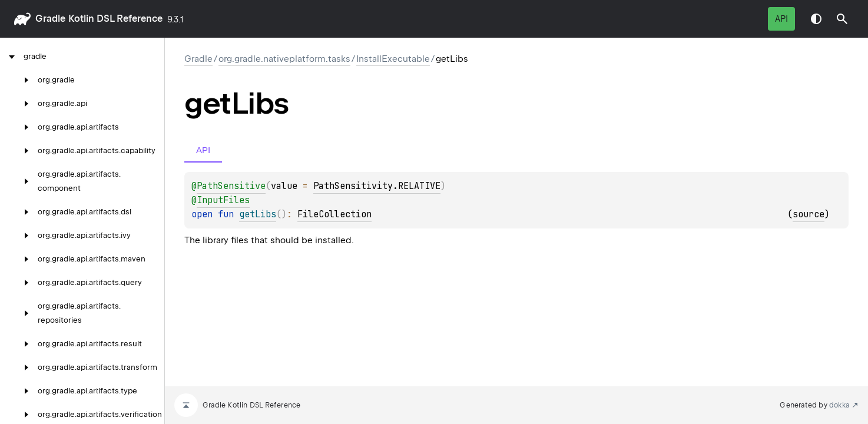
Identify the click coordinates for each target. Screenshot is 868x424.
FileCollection (334, 214)
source (808, 214)
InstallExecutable (393, 59)
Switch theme (816, 19)
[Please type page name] (842, 19)
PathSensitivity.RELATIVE (376, 186)
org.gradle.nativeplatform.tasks (284, 59)
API (781, 19)
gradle (50, 18)
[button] (842, 19)
